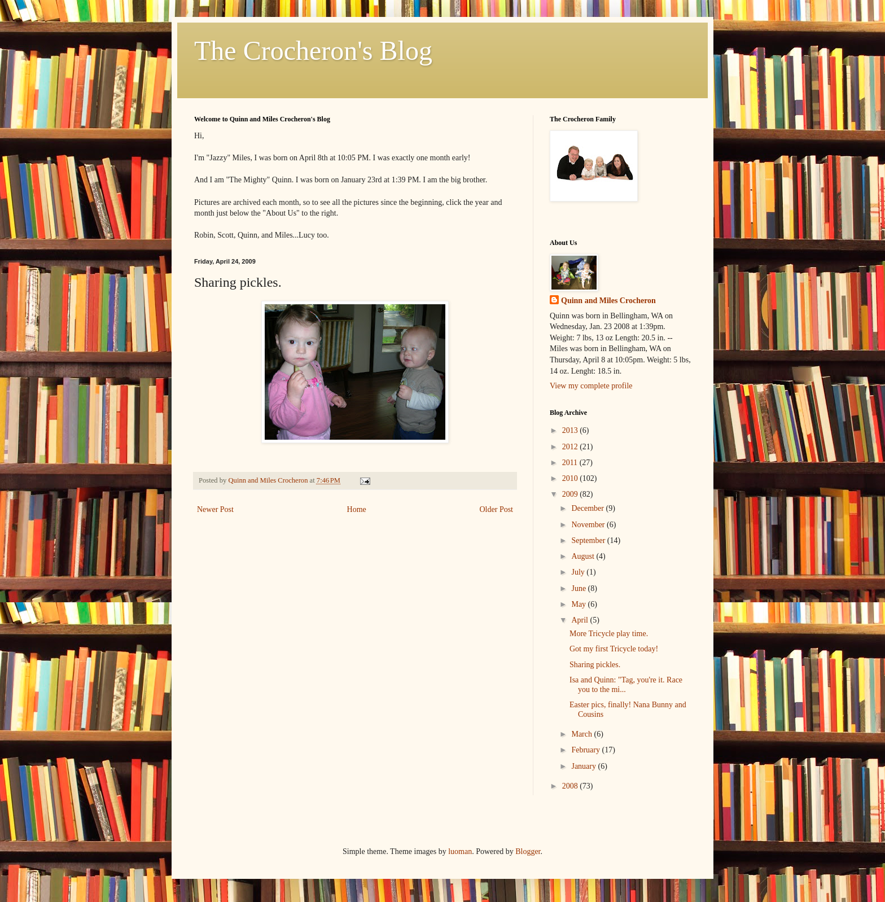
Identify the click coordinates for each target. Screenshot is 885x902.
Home (356, 509)
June (579, 588)
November (589, 524)
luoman (460, 851)
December (588, 508)
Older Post (497, 509)
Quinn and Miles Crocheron (608, 300)
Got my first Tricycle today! (613, 649)
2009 (571, 494)
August (583, 556)
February (586, 750)
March (582, 734)
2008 (571, 786)
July (578, 572)
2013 (571, 430)
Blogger (527, 851)
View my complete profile (591, 386)
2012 (571, 447)
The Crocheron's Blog (313, 50)
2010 (571, 478)
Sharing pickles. (594, 664)
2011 (571, 462)
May (579, 604)
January (584, 766)
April (580, 620)
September (589, 540)
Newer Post (215, 509)
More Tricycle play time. (608, 633)
